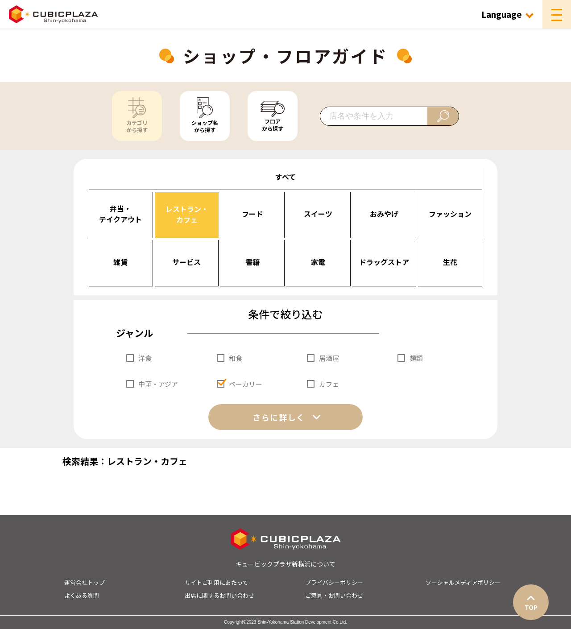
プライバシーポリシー (334, 582)
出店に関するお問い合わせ (219, 595)
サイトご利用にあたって (216, 582)
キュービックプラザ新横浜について (285, 563)
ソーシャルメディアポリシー (463, 582)
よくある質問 (81, 595)
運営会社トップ (84, 582)
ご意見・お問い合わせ (334, 595)
